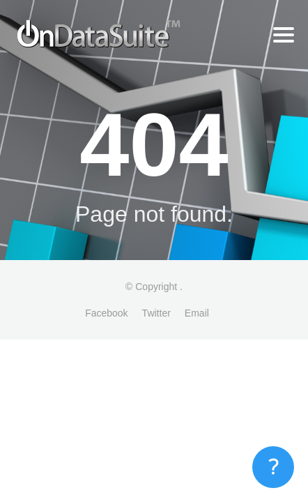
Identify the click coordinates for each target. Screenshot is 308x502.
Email (197, 313)
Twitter (156, 313)
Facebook (106, 313)
